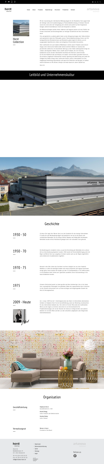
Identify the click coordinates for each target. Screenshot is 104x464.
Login (36, 453)
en (95, 2)
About (34, 10)
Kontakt (73, 10)
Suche (36, 449)
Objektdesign (48, 10)
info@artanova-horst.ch (19, 459)
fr (97, 2)
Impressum (38, 444)
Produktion (65, 10)
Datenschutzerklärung (41, 446)
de (92, 2)
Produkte (40, 10)
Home (28, 10)
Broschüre (57, 10)
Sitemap (37, 451)
